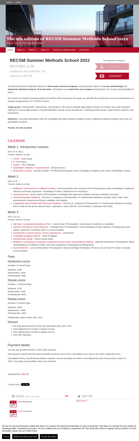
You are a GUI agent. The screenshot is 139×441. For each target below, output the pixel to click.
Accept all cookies (48, 436)
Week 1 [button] (21, 50)
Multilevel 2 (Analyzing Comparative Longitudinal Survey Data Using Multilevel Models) (53, 242)
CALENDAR (16, 141)
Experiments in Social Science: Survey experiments (37, 233)
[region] (69, 431)
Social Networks (20, 248)
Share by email (14, 385)
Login (18, 2)
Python (16, 165)
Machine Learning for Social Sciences (31, 227)
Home (9, 2)
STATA (16, 159)
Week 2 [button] (33, 50)
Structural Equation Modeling (26, 197)
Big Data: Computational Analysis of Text (32, 224)
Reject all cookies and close (25, 436)
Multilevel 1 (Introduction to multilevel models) (34, 188)
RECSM (25, 374)
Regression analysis (22, 171)
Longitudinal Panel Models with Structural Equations (37, 203)
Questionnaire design (23, 239)
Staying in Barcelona (64, 50)
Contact (115, 76)
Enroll (115, 66)
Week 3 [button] (45, 50)
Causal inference (21, 194)
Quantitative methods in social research (31, 168)
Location (84, 50)
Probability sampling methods (26, 236)
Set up (6, 436)
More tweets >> (82, 401)
